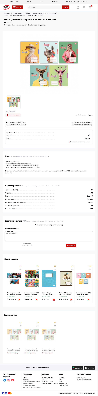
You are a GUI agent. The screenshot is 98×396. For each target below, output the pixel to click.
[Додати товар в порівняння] (20, 269)
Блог (60, 379)
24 (92, 205)
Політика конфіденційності (31, 381)
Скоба (90, 202)
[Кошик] (90, 7)
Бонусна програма (29, 385)
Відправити (71, 245)
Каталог (17, 7)
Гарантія (44, 379)
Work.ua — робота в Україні (32, 387)
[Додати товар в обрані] (20, 266)
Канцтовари (63, 383)
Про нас (25, 377)
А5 (89, 135)
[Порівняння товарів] (84, 7)
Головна (61, 377)
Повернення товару (47, 381)
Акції (60, 381)
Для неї (87, 138)
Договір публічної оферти (49, 383)
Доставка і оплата (47, 377)
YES (91, 208)
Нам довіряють (28, 383)
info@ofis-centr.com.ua (84, 379)
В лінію (90, 199)
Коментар (10, 231)
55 (89, 132)
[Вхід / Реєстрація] (78, 7)
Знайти (65, 7)
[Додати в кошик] (19, 300)
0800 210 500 (81, 377)
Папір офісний (63, 385)
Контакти (26, 379)
